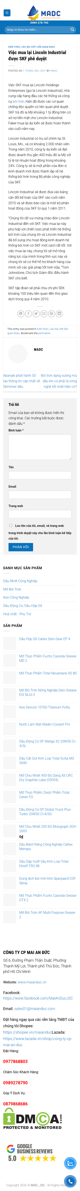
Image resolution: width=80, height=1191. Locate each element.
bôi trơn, (19, 101)
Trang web (16, 506)
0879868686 (15, 1103)
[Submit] (72, 29)
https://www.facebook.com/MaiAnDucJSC (38, 998)
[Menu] (7, 12)
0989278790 (15, 1082)
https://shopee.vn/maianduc (27, 1032)
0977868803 (15, 1061)
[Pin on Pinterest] (51, 313)
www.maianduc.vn (32, 982)
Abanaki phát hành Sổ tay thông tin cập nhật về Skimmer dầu (21, 381)
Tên (11, 467)
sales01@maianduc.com (34, 1009)
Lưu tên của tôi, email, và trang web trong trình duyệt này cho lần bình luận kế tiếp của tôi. (40, 532)
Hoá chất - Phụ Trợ (17, 614)
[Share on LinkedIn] (59, 313)
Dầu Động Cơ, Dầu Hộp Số (22, 606)
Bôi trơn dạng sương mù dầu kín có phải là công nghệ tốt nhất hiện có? (59, 381)
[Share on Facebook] (28, 313)
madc (54, 70)
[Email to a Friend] (43, 313)
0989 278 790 (39, 22)
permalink (44, 333)
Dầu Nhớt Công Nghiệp (20, 581)
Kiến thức (14, 47)
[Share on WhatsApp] (20, 313)
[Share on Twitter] (36, 313)
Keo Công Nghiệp (16, 597)
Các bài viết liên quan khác (38, 47)
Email (12, 486)
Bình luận (16, 430)
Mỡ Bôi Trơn (12, 589)
